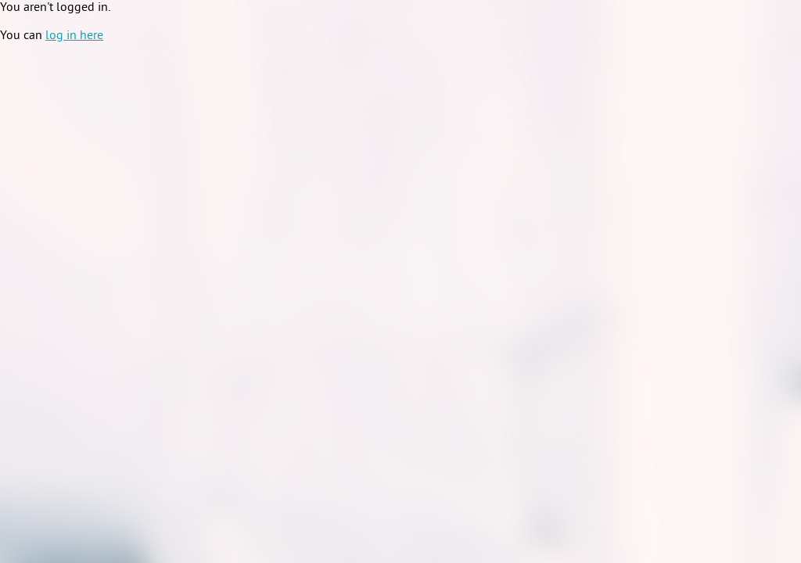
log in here (74, 36)
